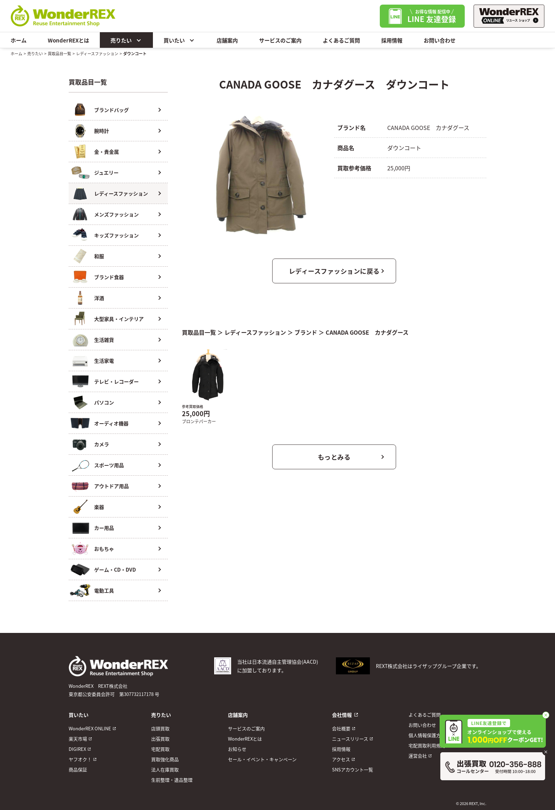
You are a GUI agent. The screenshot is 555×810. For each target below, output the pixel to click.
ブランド (305, 332)
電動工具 (104, 590)
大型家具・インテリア (119, 318)
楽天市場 (78, 738)
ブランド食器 (109, 277)
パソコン (104, 402)
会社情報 (342, 714)
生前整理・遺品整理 (172, 779)
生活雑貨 (104, 339)
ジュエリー (106, 172)
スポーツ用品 (109, 465)
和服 (99, 256)
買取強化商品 (165, 759)
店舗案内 (227, 40)
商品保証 (78, 769)
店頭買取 (160, 728)
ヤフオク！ (80, 759)
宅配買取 (160, 749)
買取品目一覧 (59, 53)
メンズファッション (116, 214)
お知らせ (237, 749)
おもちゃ (104, 548)
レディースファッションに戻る (334, 271)
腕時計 (101, 130)
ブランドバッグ (111, 109)
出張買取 (160, 738)
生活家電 (104, 360)
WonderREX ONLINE (90, 728)
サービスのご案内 (280, 40)
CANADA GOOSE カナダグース (367, 332)
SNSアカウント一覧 (352, 769)
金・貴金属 (106, 151)
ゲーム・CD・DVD (115, 569)
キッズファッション (116, 235)
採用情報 (391, 40)
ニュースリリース (350, 738)
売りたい (126, 40)
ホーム (19, 40)
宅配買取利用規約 (426, 745)
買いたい (179, 40)
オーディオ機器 (111, 423)
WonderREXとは (68, 40)
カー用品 (104, 527)
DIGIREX (77, 749)
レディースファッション (97, 53)
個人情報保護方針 (426, 735)
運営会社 (417, 755)
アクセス (341, 759)
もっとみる (334, 456)
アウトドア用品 (111, 485)
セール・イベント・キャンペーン (262, 759)
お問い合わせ (440, 40)
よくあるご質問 (341, 40)
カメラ (101, 444)
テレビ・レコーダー (116, 381)
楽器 (99, 506)
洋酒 (99, 297)
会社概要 (341, 728)
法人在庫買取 (165, 769)
